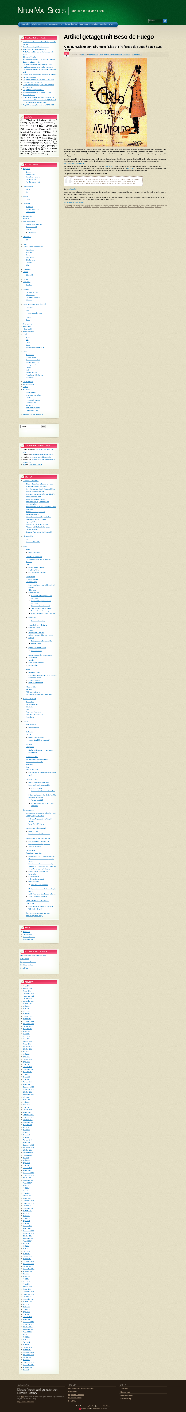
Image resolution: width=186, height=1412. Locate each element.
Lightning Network (32, 522)
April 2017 (26, 1190)
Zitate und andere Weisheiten (33, 414)
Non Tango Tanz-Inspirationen (38, 841)
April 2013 (26, 1312)
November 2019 (28, 1117)
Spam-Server (30, 717)
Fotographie (30, 747)
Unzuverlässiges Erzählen (36, 572)
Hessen (25, 272)
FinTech (28, 397)
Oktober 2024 (28, 1026)
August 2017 (27, 1183)
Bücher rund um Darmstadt (40, 606)
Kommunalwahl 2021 (33, 209)
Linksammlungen (31, 582)
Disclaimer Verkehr (32, 704)
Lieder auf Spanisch (32, 579)
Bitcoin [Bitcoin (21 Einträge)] (37, 122)
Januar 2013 (27, 1319)
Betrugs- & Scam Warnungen (35, 492)
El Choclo (115, 205)
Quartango (115, 207)
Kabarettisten (30, 577)
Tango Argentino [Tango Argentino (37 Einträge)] (33, 149)
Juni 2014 (26, 1276)
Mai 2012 (26, 1339)
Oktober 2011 (28, 1357)
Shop (27, 767)
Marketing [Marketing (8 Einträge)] (24, 140)
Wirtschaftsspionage (33, 408)
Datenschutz (27, 216)
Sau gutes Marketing (38, 621)
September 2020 (28, 1094)
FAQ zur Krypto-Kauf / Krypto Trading (38, 517)
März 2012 (26, 1345)
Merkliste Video (33, 570)
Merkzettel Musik (34, 680)
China (28, 255)
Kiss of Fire (164, 205)
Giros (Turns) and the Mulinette (39, 869)
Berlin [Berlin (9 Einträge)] (54, 120)
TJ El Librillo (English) (35, 909)
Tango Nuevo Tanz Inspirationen (39, 844)
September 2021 (28, 1069)
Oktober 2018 (28, 1150)
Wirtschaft (26, 389)
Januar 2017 (27, 1198)
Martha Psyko (78, 207)
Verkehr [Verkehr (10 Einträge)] (36, 153)
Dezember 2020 (28, 1087)
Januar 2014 (27, 1289)
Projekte (26, 721)
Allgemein (26, 169)
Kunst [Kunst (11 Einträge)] (45, 138)
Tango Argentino (123, 207)
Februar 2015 (27, 1256)
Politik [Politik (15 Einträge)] (48, 143)
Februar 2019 (27, 1140)
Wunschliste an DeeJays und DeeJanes (39, 694)
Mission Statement (29, 699)
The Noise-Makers (139, 207)
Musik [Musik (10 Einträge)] (42, 140)
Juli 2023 (26, 1052)
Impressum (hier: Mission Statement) (33, 955)
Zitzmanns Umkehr (29, 57)
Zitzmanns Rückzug (29, 77)
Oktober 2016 (28, 1206)
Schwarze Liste (31, 687)
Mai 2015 (26, 1249)
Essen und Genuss (29, 221)
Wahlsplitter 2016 (32, 779)
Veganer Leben (36, 643)
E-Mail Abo (29, 707)
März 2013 (26, 1314)
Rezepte (28, 229)
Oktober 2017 (28, 1178)
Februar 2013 (27, 1317)
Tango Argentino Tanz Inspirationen (38, 838)
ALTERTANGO (71, 205)
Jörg (24, 465)
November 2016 (28, 1203)
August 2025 (27, 1003)
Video (28, 320)
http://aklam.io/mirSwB (25, 1402)
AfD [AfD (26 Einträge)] (24, 120)
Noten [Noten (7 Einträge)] (22, 143)
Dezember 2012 (28, 1322)
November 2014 (28, 1264)
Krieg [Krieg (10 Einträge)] (38, 138)
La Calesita (32, 874)
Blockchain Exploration (30, 481)
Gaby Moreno (132, 205)
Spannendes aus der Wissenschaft (40, 655)
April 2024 (26, 1036)
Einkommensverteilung (33, 395)
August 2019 (27, 1125)
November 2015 (28, 1233)
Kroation (29, 262)
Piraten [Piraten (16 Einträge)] (38, 142)
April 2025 (26, 1011)
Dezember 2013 (28, 1291)
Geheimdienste (31, 357)
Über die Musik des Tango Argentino (38, 913)
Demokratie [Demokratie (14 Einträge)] (26, 132)
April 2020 (26, 1105)
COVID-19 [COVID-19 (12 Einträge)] (31, 129)
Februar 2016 (27, 1226)
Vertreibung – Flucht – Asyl (35, 375)
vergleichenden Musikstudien (74, 163)
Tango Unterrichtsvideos (34, 853)
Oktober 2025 (28, 998)
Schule (28, 189)
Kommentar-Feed (29, 937)
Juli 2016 (26, 1213)
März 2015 (26, 1254)
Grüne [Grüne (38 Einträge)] (27, 135)
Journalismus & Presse (36, 633)
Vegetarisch (32, 232)
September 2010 (28, 1365)
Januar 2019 (27, 1142)
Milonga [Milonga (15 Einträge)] (34, 140)
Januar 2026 (27, 991)
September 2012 (28, 1329)
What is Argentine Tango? (34, 916)
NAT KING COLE (87, 207)
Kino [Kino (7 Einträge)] (26, 137)
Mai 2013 (26, 1309)
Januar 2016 (27, 1228)
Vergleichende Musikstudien (119, 54)
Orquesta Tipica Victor (105, 207)
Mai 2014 (26, 1279)
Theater (28, 317)
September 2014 (28, 1269)
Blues (27, 337)
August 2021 (27, 1072)
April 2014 (26, 1281)
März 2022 (26, 1064)
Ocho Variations (33, 881)
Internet (26, 289)
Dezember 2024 (28, 1021)
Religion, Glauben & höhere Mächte (40, 635)
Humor (25, 279)
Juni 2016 (26, 1216)
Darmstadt (26, 204)
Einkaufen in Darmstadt (34, 557)
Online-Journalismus (33, 297)
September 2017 (28, 1180)
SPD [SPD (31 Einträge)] (44, 145)
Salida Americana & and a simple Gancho (42, 894)
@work (28, 172)
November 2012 (28, 1324)
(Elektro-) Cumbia (34, 672)
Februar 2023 (27, 1059)
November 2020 (28, 1089)
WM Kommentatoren (33, 692)
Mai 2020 (26, 1102)
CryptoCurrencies (32, 292)
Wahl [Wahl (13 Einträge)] (44, 153)
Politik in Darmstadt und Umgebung (43, 613)
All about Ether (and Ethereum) (36, 486)
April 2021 (26, 1077)
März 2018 (26, 1165)
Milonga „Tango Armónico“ (35, 816)
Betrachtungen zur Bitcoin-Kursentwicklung (40, 489)
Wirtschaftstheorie (32, 410)
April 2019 (26, 1135)
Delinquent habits (98, 205)
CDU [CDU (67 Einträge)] (38, 125)
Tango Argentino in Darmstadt (36, 828)
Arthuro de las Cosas (35, 313)
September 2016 (28, 1208)
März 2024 (26, 1039)
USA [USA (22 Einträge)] (28, 153)
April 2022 (26, 1062)
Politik (25, 351)
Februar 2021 (27, 1082)
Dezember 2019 (28, 1115)
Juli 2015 (26, 1244)
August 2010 (27, 1367)
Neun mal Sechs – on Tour (34, 714)
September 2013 (28, 1299)
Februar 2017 (27, 1195)
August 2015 (27, 1241)
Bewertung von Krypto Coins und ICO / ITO (40, 494)
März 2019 (26, 1137)
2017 (27, 539)
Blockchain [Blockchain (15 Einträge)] (50, 122)
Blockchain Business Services (35, 499)
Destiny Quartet (108, 205)
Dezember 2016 (28, 1200)
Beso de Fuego (80, 205)
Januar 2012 (27, 1350)
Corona (28, 734)
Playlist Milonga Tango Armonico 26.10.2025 (38, 67)
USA (27, 265)
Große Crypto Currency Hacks (36, 519)
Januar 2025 (27, 1019)
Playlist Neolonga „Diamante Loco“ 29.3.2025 (38, 105)
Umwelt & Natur (31, 372)
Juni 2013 (26, 1307)
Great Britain (30, 257)
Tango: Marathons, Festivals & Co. (37, 901)
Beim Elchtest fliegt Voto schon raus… (36, 47)
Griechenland (30, 260)
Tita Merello (158, 207)
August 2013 (27, 1302)
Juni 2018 (26, 1160)
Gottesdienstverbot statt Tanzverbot (35, 102)
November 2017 (28, 1175)
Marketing (29, 405)
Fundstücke (32, 618)
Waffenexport (30, 377)
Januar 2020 (27, 1112)
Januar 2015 (27, 1259)
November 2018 (28, 1148)
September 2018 (28, 1153)
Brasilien (29, 252)
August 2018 (27, 1155)
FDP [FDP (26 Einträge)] (46, 132)
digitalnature (91, 1406)
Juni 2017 (26, 1185)
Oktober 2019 (28, 1120)
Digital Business (31, 392)
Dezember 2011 (28, 1352)
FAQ (27, 709)
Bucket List (29, 732)
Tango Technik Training (36, 824)
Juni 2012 (26, 1337)
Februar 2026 (27, 988)
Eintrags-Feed (27, 934)
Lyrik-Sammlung (36, 651)
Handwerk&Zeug (34, 628)
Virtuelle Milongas (34, 846)
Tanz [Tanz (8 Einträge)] (49, 148)
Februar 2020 (27, 1110)
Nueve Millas (95, 207)
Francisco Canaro (123, 205)
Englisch (26, 218)
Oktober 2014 (28, 1266)
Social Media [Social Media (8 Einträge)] (34, 145)
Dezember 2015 (28, 1231)
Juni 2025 (26, 1006)
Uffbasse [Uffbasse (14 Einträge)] (45, 151)
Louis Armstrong (69, 207)
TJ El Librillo (30, 903)
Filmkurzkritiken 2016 (33, 542)
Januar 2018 (27, 1170)
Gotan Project (140, 205)
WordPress (106, 1406)
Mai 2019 (26, 1132)
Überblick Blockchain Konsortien (37, 524)
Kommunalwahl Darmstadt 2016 (39, 785)
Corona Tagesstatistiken (36, 738)
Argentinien (93, 54)
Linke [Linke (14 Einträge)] (53, 137)
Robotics (29, 285)
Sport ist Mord (28, 382)
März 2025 (26, 1014)
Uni (27, 192)
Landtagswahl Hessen (33, 365)
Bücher (25, 196)
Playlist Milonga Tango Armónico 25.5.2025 (37, 92)
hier (22, 1397)
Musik (101, 54)
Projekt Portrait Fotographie (32, 82)
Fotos (25, 244)
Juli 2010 (26, 1370)
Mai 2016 (26, 1218)
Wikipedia (72, 189)
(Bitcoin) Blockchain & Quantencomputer (40, 484)
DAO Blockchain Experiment (35, 512)
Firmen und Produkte (33, 400)
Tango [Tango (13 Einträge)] (53, 145)
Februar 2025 (27, 1016)
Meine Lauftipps (33, 728)
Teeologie (29, 689)
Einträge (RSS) (85, 1409)
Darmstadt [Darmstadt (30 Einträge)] (48, 129)
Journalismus (27, 324)
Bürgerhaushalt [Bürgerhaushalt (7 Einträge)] (25, 126)
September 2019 (28, 1122)
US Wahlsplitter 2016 (35, 800)
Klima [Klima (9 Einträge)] (31, 138)
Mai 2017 (26, 1188)
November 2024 (28, 1024)
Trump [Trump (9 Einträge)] (36, 151)
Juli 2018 (26, 1158)
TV (27, 240)
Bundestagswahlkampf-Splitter (38, 782)
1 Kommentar (137, 54)
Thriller (28, 199)
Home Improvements (33, 177)
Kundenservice (31, 403)
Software (29, 300)
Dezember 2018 (28, 1145)
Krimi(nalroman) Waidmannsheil (37, 759)
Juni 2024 (26, 1031)
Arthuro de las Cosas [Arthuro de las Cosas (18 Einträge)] (40, 120)
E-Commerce (30, 295)
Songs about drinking (35, 683)
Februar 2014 (27, 1286)
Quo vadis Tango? (29, 95)
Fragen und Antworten (33, 712)
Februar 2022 (27, 1067)
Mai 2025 (26, 1009)
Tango (106, 54)
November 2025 (28, 996)
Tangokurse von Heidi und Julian (42, 454)
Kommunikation (28, 332)
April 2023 (26, 1057)
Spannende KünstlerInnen (37, 648)
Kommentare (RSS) (98, 1409)
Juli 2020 (26, 1097)
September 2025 (28, 1001)
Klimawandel (27, 329)
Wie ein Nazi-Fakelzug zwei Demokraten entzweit (39, 75)
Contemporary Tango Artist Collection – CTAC (41, 813)
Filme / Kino (27, 237)
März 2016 (26, 1223)
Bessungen (29, 207)
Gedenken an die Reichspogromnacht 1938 (37, 64)
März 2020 (26, 1107)
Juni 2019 (26, 1130)
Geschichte (27, 269)
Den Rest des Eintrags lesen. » (74, 202)
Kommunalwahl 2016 (33, 360)
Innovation (26, 282)
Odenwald (29, 275)
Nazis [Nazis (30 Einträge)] (52, 140)
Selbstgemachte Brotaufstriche (41, 641)
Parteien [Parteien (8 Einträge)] (29, 143)
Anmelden (26, 932)
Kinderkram (27, 326)
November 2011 (28, 1355)
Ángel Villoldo (109, 166)
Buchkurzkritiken (34, 552)
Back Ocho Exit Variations (39, 885)
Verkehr (25, 387)
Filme (28, 564)
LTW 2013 (29, 367)
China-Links (32, 590)
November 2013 (28, 1294)
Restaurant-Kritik (31, 227)
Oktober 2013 (28, 1296)
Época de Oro (132, 168)
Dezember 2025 (28, 993)
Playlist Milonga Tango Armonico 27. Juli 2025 (38, 80)
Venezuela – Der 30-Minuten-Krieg (35, 49)
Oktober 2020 (28, 1092)
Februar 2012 (27, 1347)
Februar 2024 (27, 1041)
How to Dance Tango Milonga (38, 871)
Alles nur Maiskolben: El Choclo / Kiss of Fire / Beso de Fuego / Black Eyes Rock (113, 48)
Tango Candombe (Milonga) (37, 896)
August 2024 (27, 1029)
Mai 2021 (26, 1074)
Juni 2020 (26, 1099)
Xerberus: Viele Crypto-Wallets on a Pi (39, 532)
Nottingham (30, 764)
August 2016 (27, 1211)
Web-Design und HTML (36, 663)
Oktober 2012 (28, 1327)
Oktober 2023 (28, 1049)
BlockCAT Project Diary (33, 497)
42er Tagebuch (31, 724)
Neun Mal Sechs (41, 10)
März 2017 (26, 1193)
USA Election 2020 (32, 769)
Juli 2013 (26, 1304)
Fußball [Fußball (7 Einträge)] (54, 132)
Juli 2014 (26, 1274)
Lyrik (27, 310)
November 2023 (28, 1046)
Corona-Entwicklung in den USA (39, 740)
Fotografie (29, 307)
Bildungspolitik (28, 186)
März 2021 (26, 1079)
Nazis (27, 370)
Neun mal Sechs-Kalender (34, 762)
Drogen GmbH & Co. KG (34, 224)
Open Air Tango (33, 831)
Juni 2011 (26, 1360)
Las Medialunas (33, 876)
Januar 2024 (27, 1044)
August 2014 (27, 1271)
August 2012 (27, 1332)
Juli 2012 (26, 1334)
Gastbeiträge (30, 174)
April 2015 (26, 1251)
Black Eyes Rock (89, 205)
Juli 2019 (26, 1127)
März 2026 (26, 986)
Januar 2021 (27, 1084)
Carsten (84, 54)
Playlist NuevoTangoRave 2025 (33, 90)
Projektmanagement (33, 182)
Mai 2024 (26, 1034)
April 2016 (26, 1221)
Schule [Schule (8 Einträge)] (26, 145)
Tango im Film (30, 850)
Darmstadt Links (33, 593)
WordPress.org (28, 939)
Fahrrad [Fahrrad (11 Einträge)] (38, 132)
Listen (25, 546)
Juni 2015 (26, 1246)
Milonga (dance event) (36, 879)
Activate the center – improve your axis (41, 856)
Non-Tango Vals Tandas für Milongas (40, 906)
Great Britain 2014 (32, 757)
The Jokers (131, 207)
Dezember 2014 (28, 1261)
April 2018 (26, 1163)
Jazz (27, 340)
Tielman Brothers (149, 207)
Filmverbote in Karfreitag (36, 567)
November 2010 (28, 1362)
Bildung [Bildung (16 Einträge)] (25, 122)
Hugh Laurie (148, 205)
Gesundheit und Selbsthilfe (37, 625)
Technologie (32, 657)
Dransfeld (29, 744)
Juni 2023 (26, 1054)
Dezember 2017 (28, 1173)
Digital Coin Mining (32, 514)
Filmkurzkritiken (28, 536)
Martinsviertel (30, 212)
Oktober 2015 (28, 1236)
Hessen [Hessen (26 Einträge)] (41, 135)
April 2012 (26, 1342)
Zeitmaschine (32, 665)
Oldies (28, 342)
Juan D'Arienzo (156, 205)
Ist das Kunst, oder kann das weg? (34, 304)
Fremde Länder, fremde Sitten (33, 247)
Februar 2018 (27, 1168)
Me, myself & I (31, 179)
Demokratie (30, 355)
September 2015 (28, 1238)
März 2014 (26, 1284)
